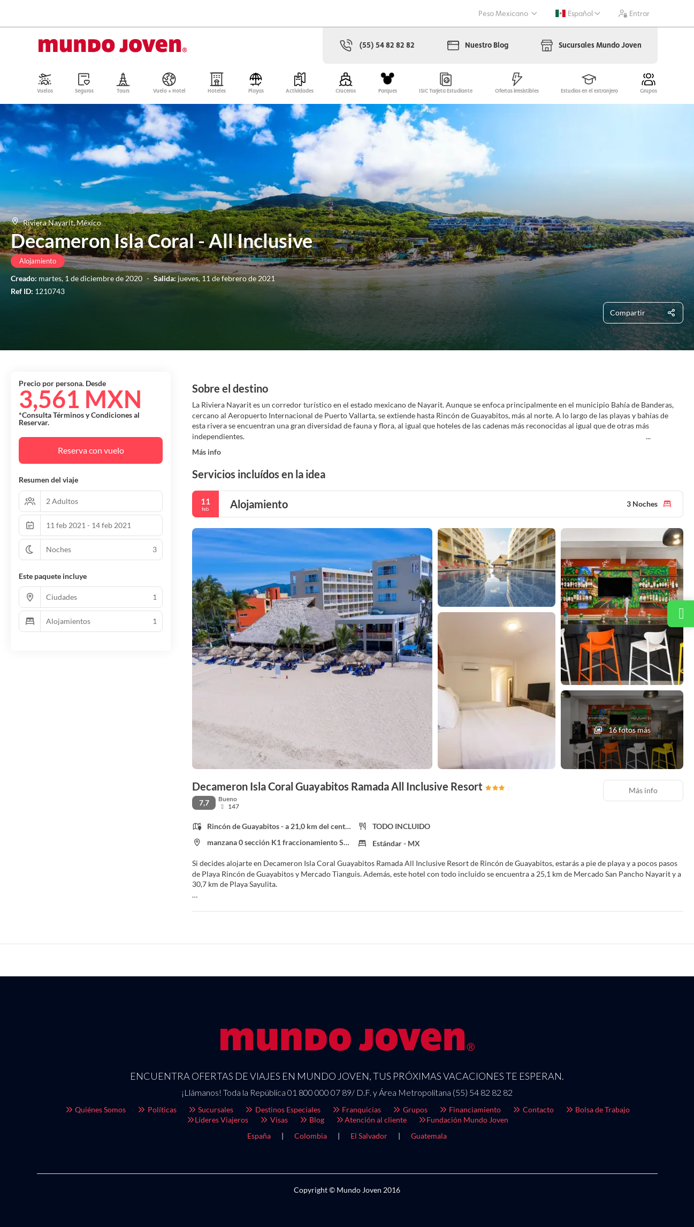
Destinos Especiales (282, 1109)
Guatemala (429, 1135)
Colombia (310, 1135)
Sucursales (210, 1109)
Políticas (156, 1109)
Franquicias (356, 1109)
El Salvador (368, 1135)
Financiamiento (469, 1109)
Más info (206, 451)
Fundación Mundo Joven (463, 1119)
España (259, 1135)
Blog (312, 1119)
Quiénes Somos (95, 1109)
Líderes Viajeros (217, 1119)
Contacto (533, 1109)
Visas (273, 1119)
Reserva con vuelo (91, 450)
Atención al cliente (371, 1119)
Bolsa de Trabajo (597, 1109)
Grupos (410, 1109)
